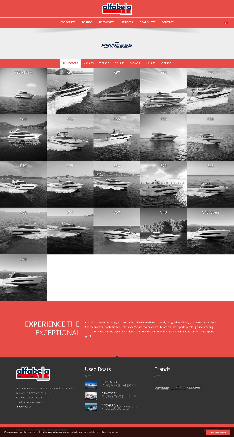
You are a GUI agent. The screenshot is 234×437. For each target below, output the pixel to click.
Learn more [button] (112, 432)
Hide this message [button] (218, 432)
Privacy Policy (23, 406)
